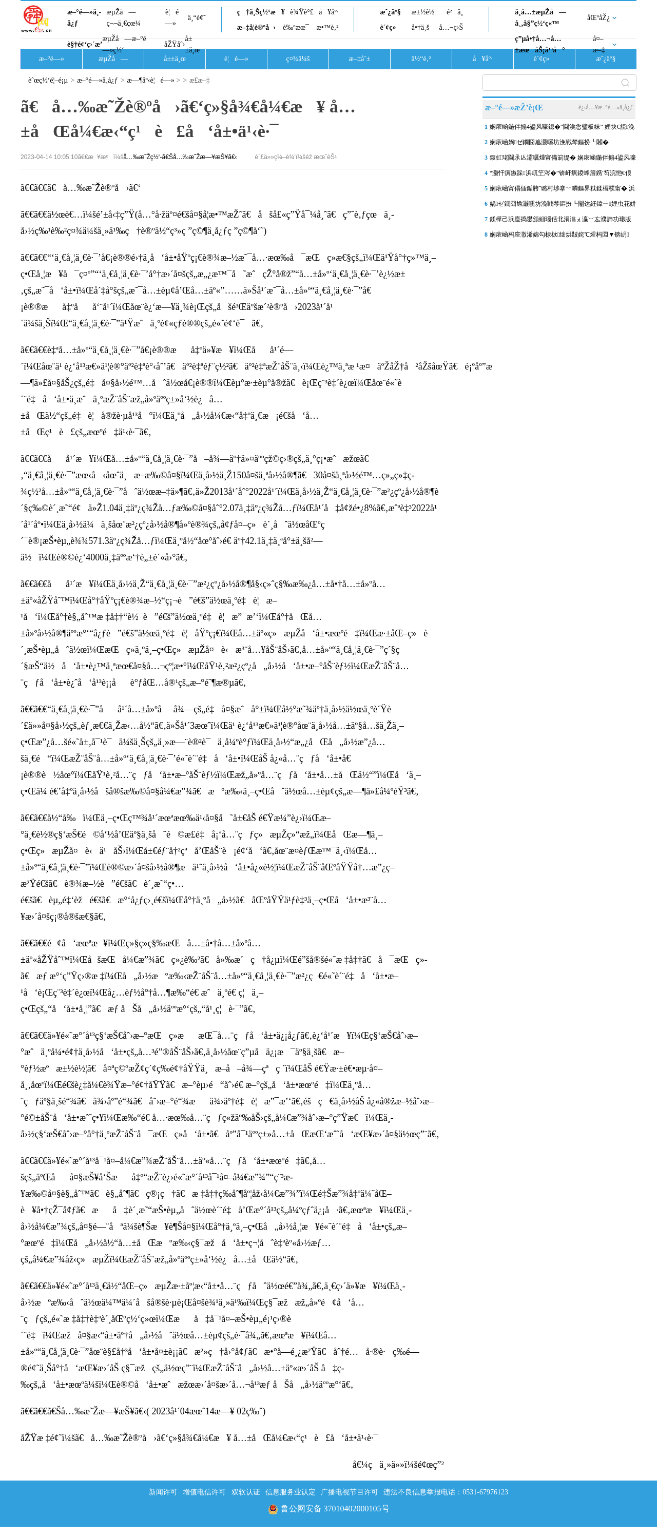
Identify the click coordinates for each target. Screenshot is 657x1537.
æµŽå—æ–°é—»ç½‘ (124, 44)
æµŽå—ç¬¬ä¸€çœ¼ (123, 17)
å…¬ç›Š (451, 27)
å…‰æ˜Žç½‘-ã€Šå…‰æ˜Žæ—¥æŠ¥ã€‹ (180, 157)
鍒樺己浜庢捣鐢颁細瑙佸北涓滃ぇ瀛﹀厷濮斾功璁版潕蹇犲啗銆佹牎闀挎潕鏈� (560, 221)
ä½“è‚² (421, 59)
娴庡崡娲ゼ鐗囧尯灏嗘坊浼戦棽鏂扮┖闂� (549, 142)
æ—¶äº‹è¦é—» (151, 80)
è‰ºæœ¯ (296, 27)
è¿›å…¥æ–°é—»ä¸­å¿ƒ (605, 107)
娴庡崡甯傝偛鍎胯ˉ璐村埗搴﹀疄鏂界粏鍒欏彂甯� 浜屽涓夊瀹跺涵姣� (562, 190)
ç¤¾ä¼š (298, 59)
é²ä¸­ (455, 12)
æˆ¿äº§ (390, 12)
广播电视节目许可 (349, 1492)
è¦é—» (172, 17)
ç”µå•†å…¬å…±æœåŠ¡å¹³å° (540, 44)
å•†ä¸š (420, 27)
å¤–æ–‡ (599, 44)
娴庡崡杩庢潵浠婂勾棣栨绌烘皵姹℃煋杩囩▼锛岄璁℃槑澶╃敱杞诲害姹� (559, 236)
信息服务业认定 (290, 1492)
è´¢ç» (390, 27)
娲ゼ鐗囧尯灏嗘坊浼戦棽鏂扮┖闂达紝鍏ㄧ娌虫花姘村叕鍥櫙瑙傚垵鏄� (563, 205)
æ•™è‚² (327, 27)
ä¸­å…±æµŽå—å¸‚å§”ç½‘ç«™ (540, 17)
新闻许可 (163, 1492)
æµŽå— (113, 59)
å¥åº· (328, 12)
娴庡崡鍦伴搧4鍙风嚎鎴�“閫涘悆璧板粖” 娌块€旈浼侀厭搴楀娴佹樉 (562, 128)
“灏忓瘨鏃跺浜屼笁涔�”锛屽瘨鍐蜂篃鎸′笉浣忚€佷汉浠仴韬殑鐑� (560, 175)
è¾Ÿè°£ (302, 12)
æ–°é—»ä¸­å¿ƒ (84, 17)
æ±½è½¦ (424, 12)
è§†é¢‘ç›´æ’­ (84, 44)
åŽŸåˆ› (174, 44)
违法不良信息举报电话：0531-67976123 (445, 1492)
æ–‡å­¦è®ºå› (256, 27)
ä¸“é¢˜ (197, 18)
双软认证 (245, 1492)
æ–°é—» (51, 59)
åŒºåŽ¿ (598, 18)
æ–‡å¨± (360, 59)
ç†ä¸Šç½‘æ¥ (261, 12)
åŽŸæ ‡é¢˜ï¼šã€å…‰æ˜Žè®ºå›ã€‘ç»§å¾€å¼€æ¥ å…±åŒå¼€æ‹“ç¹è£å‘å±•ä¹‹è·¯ (199, 1438)
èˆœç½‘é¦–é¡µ (48, 80)
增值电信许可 (204, 1492)
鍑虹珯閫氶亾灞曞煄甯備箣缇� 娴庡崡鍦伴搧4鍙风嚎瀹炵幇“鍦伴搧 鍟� (563, 159)
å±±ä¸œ (192, 44)
